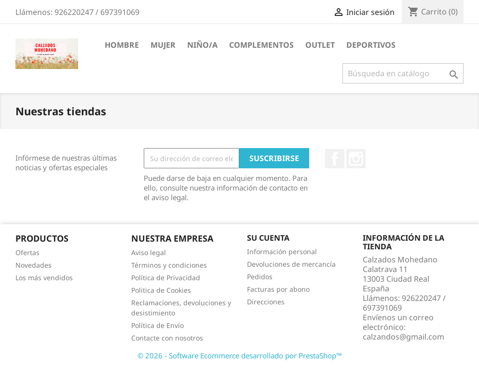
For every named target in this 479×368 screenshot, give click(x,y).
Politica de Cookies (161, 290)
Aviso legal (148, 252)
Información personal (282, 251)
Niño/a (202, 45)
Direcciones (266, 301)
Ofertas (27, 252)
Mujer (163, 45)
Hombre (122, 45)
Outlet (320, 45)
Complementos (261, 45)
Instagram (356, 158)
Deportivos (371, 45)
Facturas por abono (278, 289)
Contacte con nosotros (167, 337)
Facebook (334, 158)
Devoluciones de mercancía (291, 264)
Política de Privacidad (165, 277)
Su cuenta (268, 237)
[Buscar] (403, 73)
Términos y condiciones (169, 265)
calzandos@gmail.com (403, 336)
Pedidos (260, 276)
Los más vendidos (44, 277)
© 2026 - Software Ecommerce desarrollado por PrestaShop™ (239, 355)
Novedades (33, 265)
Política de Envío (157, 325)
